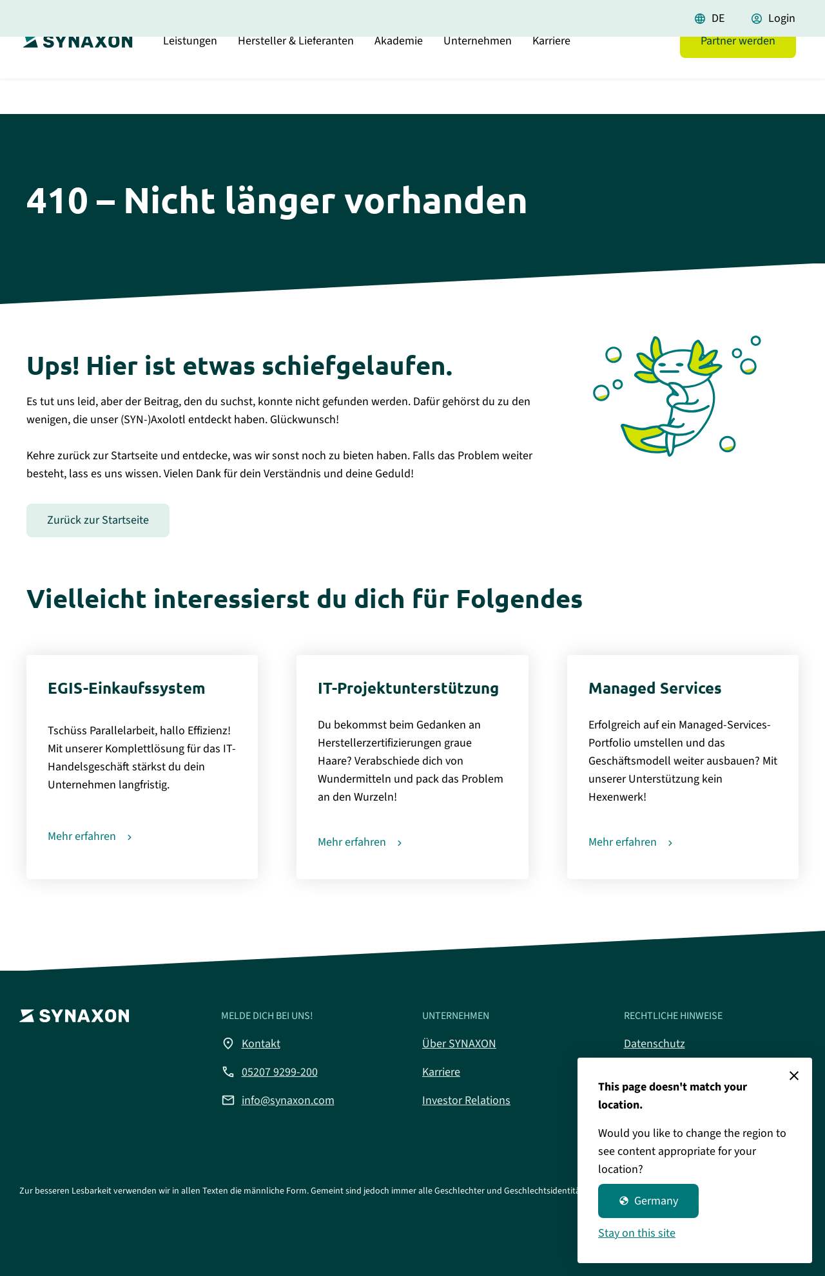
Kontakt (250, 1043)
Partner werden (738, 74)
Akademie (398, 74)
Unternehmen (477, 74)
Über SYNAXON (459, 1044)
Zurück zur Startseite (98, 520)
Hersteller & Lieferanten (296, 74)
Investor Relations (466, 1100)
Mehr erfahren (82, 836)
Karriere (551, 74)
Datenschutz (654, 1044)
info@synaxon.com (278, 1100)
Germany (648, 1201)
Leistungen (190, 74)
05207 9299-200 (269, 1071)
